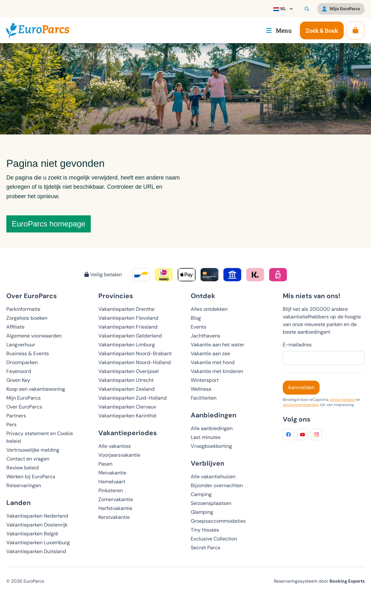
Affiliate (15, 327)
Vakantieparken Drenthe (126, 309)
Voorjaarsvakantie (119, 455)
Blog (196, 318)
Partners (16, 415)
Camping (201, 494)
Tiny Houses (205, 529)
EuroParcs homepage (48, 223)
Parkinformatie (23, 309)
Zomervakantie (115, 499)
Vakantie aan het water (217, 344)
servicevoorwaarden (301, 404)
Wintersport (205, 380)
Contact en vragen (27, 458)
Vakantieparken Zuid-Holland (132, 398)
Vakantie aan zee (210, 353)
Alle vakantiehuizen (213, 476)
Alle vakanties (114, 446)
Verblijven (207, 463)
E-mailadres (297, 344)
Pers (11, 424)
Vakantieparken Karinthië (127, 415)
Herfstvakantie (115, 508)
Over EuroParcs (24, 406)
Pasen (105, 464)
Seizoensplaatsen (211, 503)
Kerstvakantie (114, 517)
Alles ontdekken (209, 309)
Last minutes (206, 437)
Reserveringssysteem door (319, 581)
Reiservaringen (23, 485)
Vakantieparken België (32, 533)
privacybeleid (342, 399)
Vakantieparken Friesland (127, 327)
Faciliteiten (203, 398)
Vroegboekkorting (211, 446)
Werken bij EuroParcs (30, 476)
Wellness (201, 389)
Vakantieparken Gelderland (130, 335)
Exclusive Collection (214, 538)
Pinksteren (110, 490)
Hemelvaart (111, 481)
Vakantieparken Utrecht (126, 380)
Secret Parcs (205, 547)
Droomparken (22, 362)
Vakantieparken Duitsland (36, 551)
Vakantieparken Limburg (126, 344)
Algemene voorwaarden (34, 335)
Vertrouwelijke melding (32, 450)
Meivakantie (112, 472)
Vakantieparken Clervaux (127, 406)
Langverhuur (20, 344)
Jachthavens (205, 335)
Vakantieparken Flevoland (128, 318)
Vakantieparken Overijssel (128, 371)
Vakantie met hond (213, 362)
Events (198, 327)
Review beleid (22, 467)
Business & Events (27, 353)
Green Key (18, 380)
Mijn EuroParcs (23, 398)
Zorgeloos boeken (26, 318)
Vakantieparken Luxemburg (38, 542)
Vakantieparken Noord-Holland (134, 362)
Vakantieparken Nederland (37, 516)
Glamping (202, 512)
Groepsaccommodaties (218, 521)
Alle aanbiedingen (212, 428)
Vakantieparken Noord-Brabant (135, 353)
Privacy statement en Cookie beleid (39, 437)
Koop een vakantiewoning (35, 389)
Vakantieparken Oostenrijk (37, 524)
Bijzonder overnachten (217, 485)
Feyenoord (18, 371)
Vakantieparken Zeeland (126, 389)
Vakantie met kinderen (217, 371)
